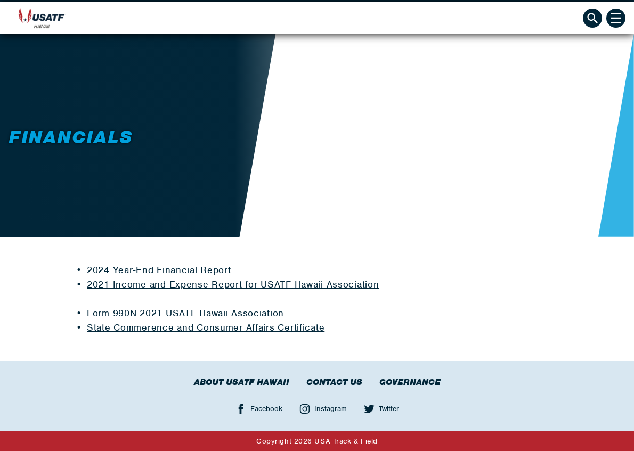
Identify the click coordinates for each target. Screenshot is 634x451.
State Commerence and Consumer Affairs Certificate (205, 327)
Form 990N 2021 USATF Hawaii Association (185, 313)
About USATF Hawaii (241, 382)
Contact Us (334, 382)
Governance (410, 382)
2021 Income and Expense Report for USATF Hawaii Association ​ (233, 284)
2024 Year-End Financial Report (159, 270)
